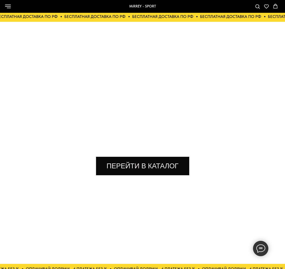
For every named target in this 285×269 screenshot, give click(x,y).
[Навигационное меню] (8, 6)
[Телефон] (229, 8)
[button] (257, 6)
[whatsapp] (217, 8)
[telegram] (240, 8)
